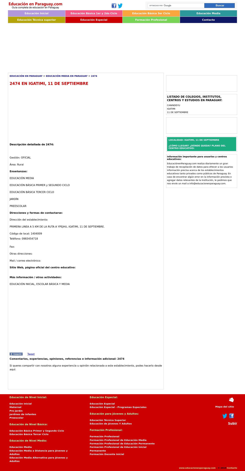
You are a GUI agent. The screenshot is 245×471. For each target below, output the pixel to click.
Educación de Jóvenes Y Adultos (111, 423)
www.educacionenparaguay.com (197, 468)
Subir (232, 423)
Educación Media (208, 13)
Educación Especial (93, 19)
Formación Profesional (151, 19)
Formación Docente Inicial (107, 454)
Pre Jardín (16, 410)
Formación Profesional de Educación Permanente (122, 443)
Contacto (208, 19)
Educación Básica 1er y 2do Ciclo (93, 13)
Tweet (31, 354)
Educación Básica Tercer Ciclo (29, 434)
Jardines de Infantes (22, 414)
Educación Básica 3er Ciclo (151, 13)
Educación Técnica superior (36, 19)
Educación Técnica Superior (108, 420)
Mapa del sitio (224, 406)
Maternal (15, 407)
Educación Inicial (37, 13)
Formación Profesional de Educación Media (118, 440)
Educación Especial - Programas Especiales (118, 407)
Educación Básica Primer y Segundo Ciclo (36, 430)
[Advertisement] (103, 47)
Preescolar (16, 417)
